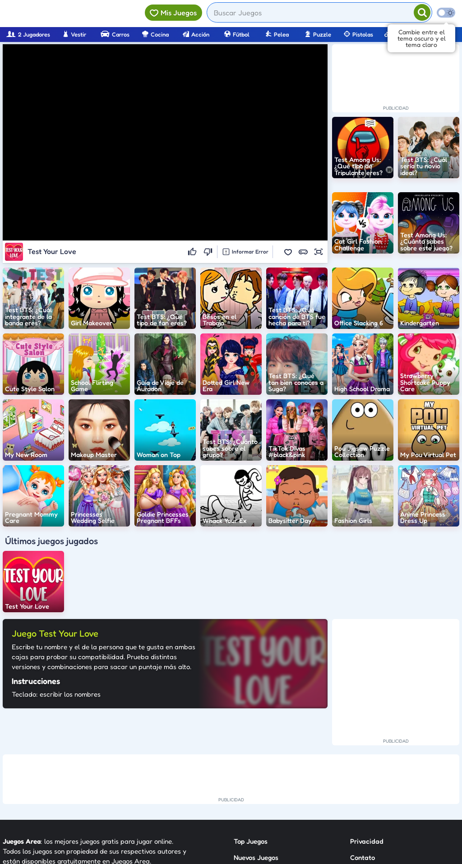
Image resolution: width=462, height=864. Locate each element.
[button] (288, 251)
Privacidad (366, 841)
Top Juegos (251, 841)
